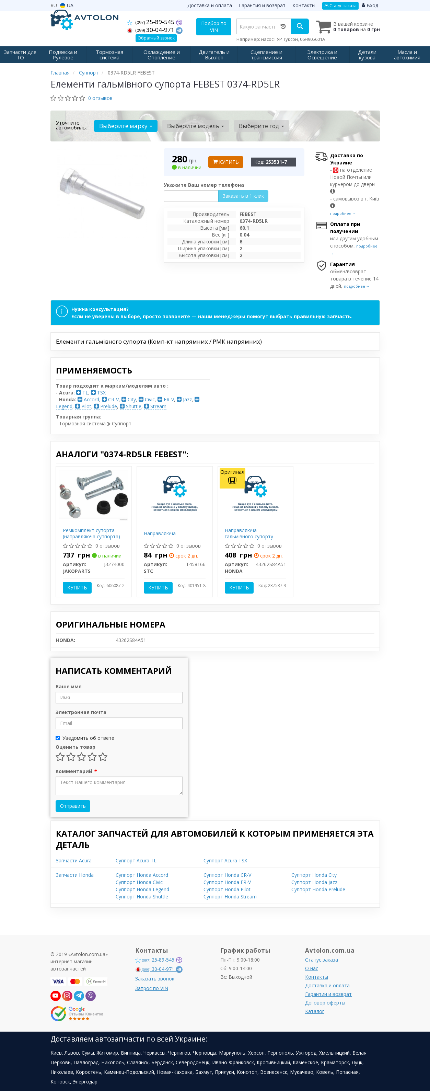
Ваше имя (69, 685)
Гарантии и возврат (328, 993)
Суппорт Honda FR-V (227, 881)
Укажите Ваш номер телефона (204, 184)
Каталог (314, 1010)
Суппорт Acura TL (136, 860)
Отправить (73, 805)
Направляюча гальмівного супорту (249, 532)
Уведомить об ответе (85, 737)
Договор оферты (325, 1002)
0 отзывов (100, 97)
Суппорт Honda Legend (142, 888)
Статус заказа (340, 6)
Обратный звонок (156, 38)
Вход (370, 5)
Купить (226, 161)
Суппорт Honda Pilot (227, 888)
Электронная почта (81, 711)
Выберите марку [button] (125, 125)
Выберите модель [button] (193, 125)
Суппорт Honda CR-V (227, 874)
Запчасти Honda (75, 874)
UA (66, 5)
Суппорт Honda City (314, 874)
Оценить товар (75, 746)
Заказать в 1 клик (243, 195)
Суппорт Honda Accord (142, 874)
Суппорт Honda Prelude (318, 888)
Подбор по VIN (215, 26)
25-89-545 (152, 22)
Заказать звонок (154, 978)
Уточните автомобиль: (71, 124)
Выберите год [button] (257, 125)
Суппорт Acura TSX (225, 860)
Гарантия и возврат (262, 5)
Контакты (303, 5)
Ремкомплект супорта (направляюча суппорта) (91, 532)
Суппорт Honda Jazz (314, 881)
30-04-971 (152, 29)
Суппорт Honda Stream (230, 896)
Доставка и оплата (209, 5)
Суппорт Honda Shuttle (142, 896)
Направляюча (160, 532)
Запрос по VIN (151, 987)
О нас (311, 967)
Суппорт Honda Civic (139, 881)
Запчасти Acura (74, 860)
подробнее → (343, 212)
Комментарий (76, 770)
